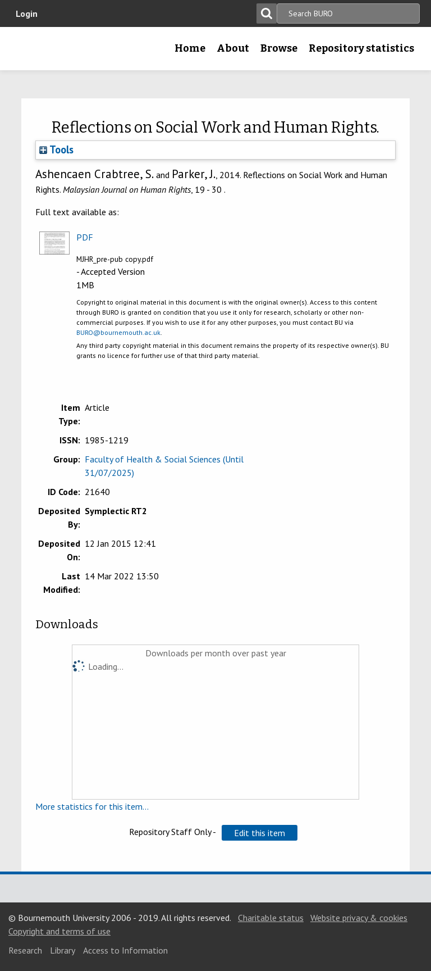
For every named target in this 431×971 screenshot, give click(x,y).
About (233, 48)
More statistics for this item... (92, 806)
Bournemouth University (26, 52)
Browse (278, 48)
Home (190, 48)
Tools (56, 149)
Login (27, 13)
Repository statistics (361, 48)
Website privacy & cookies (358, 917)
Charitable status (271, 917)
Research (25, 950)
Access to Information (125, 950)
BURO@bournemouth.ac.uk (118, 332)
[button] (259, 833)
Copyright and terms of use (59, 931)
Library (62, 950)
